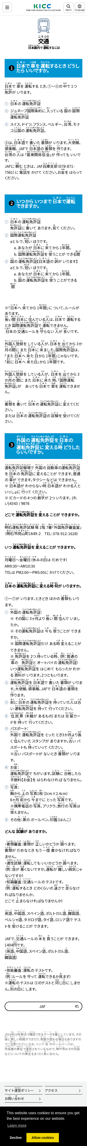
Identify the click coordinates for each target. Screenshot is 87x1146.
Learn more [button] (16, 1125)
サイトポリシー (19, 1090)
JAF (42, 1006)
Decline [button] (16, 1138)
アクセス (51, 1090)
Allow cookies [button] (43, 1138)
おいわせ (14, 1098)
